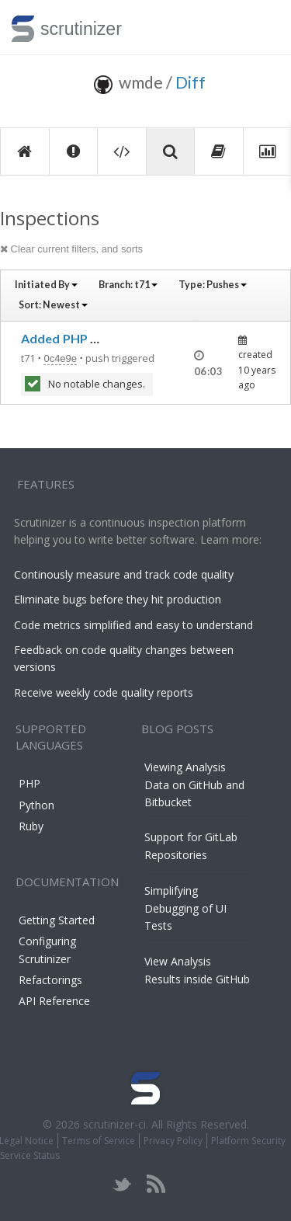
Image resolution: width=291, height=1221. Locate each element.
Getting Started (57, 920)
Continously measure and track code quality (124, 574)
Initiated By (46, 284)
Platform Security (248, 1140)
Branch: (128, 284)
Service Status (30, 1155)
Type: (212, 284)
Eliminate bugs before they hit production (117, 599)
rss (155, 1184)
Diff (190, 82)
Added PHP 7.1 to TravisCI (98, 338)
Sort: (53, 305)
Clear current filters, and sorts (71, 249)
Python (36, 805)
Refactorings (50, 979)
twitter (122, 1184)
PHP (29, 783)
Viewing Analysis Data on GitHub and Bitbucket (194, 784)
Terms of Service (98, 1140)
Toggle (261, 27)
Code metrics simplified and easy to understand (133, 624)
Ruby (31, 826)
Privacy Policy (173, 1140)
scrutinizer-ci (114, 1124)
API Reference (54, 1000)
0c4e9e (60, 358)
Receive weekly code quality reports (103, 692)
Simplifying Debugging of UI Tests (185, 908)
